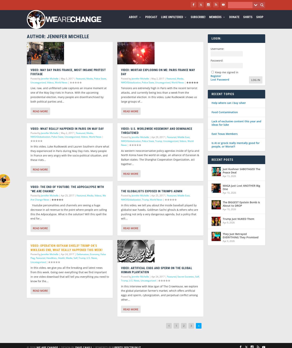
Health (61, 262)
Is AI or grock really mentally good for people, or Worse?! (236, 149)
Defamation (83, 258)
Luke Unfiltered (172, 21)
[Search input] (241, 5)
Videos (50, 87)
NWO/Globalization (40, 141)
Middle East (183, 141)
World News (61, 87)
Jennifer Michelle (49, 83)
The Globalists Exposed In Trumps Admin (151, 195)
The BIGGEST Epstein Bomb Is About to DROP (241, 208)
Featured (80, 83)
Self (75, 262)
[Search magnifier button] (262, 5)
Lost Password (220, 84)
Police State (100, 83)
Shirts (248, 21)
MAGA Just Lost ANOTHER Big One (241, 191)
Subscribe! (198, 21)
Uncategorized (38, 87)
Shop (259, 21)
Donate (234, 21)
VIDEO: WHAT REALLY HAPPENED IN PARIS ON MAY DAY (67, 133)
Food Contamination (225, 116)
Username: (217, 53)
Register (216, 80)
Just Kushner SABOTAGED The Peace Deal (241, 175)
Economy (94, 258)
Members (215, 21)
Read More (40, 115)
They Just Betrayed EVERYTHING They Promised (240, 240)
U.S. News (92, 262)
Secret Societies (185, 281)
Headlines (51, 262)
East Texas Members (225, 138)
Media (89, 83)
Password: (217, 65)
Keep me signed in (226, 77)
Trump (82, 262)
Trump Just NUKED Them (238, 223)
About (133, 21)
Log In (255, 84)
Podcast (151, 21)
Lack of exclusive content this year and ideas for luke (236, 127)
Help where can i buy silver (229, 107)
